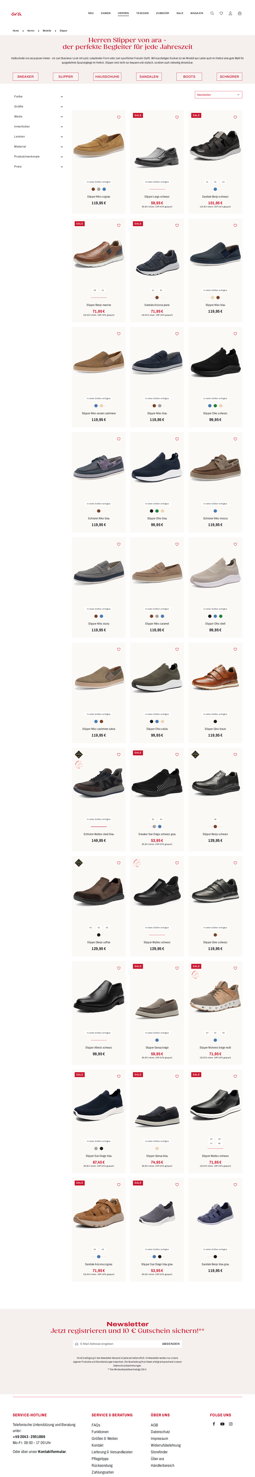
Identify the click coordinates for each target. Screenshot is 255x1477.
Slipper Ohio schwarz (215, 413)
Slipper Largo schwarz (157, 196)
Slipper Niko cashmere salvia (98, 728)
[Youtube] (222, 1425)
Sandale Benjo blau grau (215, 1264)
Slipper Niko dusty (98, 623)
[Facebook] (214, 1425)
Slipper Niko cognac (98, 196)
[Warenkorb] (239, 13)
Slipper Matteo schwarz (157, 942)
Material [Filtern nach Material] (38, 146)
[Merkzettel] (220, 13)
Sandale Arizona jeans (157, 304)
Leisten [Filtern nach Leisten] (38, 136)
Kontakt (97, 1445)
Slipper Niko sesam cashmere (99, 413)
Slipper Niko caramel (157, 623)
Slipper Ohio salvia (157, 728)
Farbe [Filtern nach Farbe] (38, 96)
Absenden (171, 1343)
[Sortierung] (218, 94)
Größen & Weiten (105, 1438)
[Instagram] (231, 1425)
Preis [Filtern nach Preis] (38, 166)
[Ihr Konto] (229, 13)
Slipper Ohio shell (215, 623)
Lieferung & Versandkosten (112, 1452)
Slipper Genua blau (157, 1155)
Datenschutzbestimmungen (127, 1365)
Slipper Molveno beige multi (215, 1047)
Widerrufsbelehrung (166, 1445)
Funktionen (100, 1432)
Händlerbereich (162, 1465)
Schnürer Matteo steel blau (99, 834)
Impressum (159, 1438)
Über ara (157, 1459)
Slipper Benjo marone (99, 304)
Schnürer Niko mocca (215, 518)
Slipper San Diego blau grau (157, 1264)
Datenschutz (160, 1432)
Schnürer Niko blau (98, 518)
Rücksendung (102, 1465)
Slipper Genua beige (157, 1047)
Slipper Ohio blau (157, 518)
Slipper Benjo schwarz (215, 834)
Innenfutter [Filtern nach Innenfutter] (38, 126)
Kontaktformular (52, 1452)
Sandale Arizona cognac (99, 1264)
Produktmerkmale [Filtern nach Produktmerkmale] (38, 156)
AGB (154, 1425)
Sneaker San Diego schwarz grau (157, 834)
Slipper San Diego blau (99, 1155)
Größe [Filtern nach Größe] (38, 106)
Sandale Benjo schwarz (215, 196)
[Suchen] (211, 13)
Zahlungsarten (103, 1472)
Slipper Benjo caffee (98, 942)
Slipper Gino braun (215, 728)
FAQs (96, 1425)
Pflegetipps (100, 1459)
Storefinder (159, 1452)
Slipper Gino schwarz (215, 942)
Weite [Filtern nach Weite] (38, 116)
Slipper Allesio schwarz (98, 1047)
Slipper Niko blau (215, 304)
